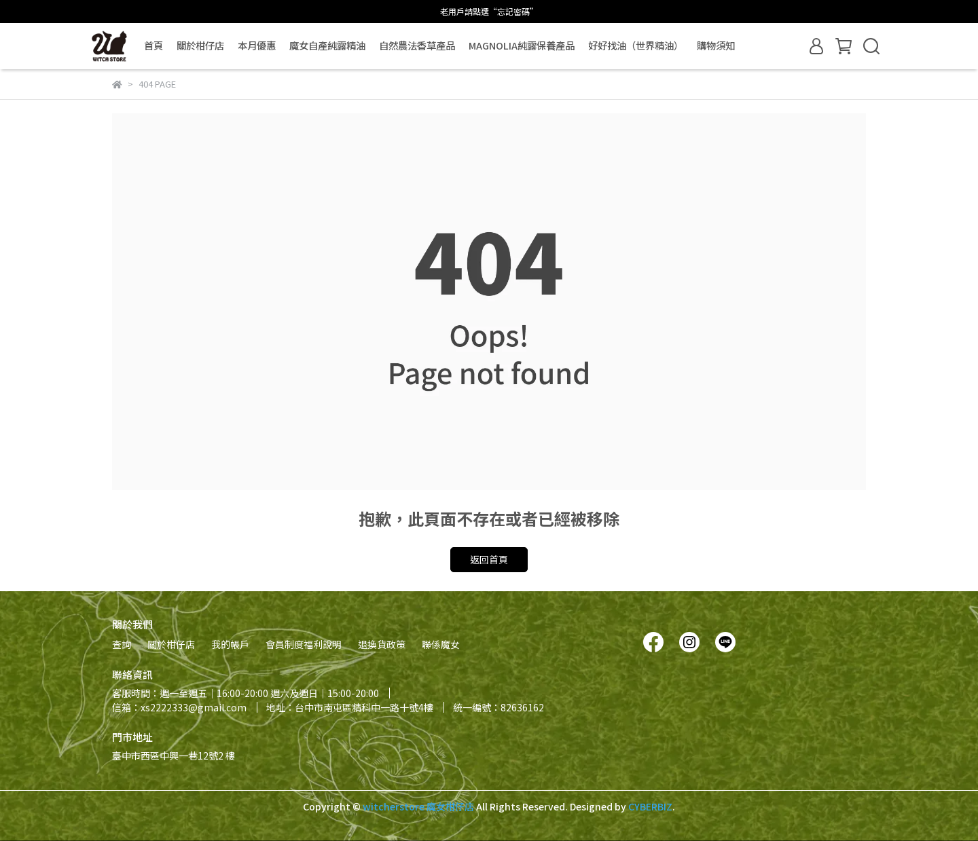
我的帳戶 (230, 644)
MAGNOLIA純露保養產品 (522, 45)
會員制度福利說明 (304, 644)
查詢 (121, 644)
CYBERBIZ (650, 806)
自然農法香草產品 (417, 45)
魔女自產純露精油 (327, 45)
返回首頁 (489, 559)
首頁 (153, 45)
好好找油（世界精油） (635, 45)
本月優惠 (257, 45)
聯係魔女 (441, 644)
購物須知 (716, 45)
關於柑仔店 (200, 45)
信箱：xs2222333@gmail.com (179, 707)
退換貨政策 (381, 644)
